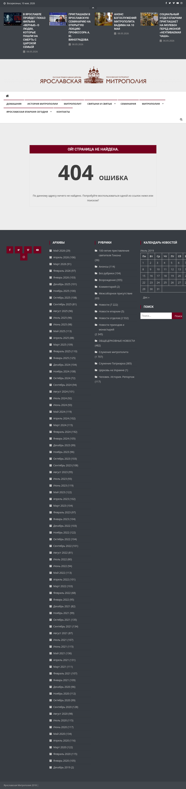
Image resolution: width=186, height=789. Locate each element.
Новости (104, 304)
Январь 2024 (61, 438)
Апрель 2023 (61, 499)
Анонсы (103, 266)
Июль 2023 (60, 478)
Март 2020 (59, 747)
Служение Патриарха (112, 363)
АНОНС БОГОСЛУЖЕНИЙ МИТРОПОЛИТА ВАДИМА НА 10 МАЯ (125, 21)
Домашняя (13, 103)
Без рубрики (106, 273)
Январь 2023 (61, 519)
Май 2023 (59, 492)
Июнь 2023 (60, 485)
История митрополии (42, 103)
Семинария (128, 103)
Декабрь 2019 (61, 767)
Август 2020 (60, 713)
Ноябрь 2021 (61, 613)
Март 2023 (59, 505)
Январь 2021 (61, 680)
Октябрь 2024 (61, 378)
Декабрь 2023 (61, 445)
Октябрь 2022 (61, 539)
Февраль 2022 (62, 593)
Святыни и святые (99, 103)
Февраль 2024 (62, 431)
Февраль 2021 (62, 673)
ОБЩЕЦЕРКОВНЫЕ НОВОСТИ (117, 340)
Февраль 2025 (62, 351)
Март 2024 (59, 425)
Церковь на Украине (111, 370)
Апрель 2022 (61, 579)
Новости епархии (109, 311)
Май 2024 (59, 411)
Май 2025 (59, 331)
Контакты (63, 111)
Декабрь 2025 (61, 284)
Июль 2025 (60, 317)
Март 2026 (59, 264)
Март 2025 (59, 344)
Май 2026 (59, 250)
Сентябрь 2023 (62, 465)
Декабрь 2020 (61, 687)
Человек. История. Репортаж (116, 377)
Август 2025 (60, 311)
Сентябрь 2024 (62, 385)
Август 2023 (60, 472)
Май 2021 (59, 653)
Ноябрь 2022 (61, 532)
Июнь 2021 (60, 646)
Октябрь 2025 (61, 297)
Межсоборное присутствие (115, 293)
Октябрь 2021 (61, 619)
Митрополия (151, 103)
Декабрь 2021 (61, 606)
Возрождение (107, 280)
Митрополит (72, 103)
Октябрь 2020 (61, 700)
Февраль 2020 (62, 754)
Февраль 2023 (62, 512)
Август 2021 (60, 633)
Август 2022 (60, 552)
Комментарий (107, 286)
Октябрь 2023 (61, 458)
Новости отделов (109, 318)
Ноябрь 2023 (61, 452)
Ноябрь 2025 (61, 291)
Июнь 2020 (60, 727)
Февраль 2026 (62, 270)
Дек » (146, 297)
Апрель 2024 (61, 418)
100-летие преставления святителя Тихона (114, 253)
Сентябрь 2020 (62, 707)
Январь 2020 (61, 760)
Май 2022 (59, 572)
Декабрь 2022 (61, 525)
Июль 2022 (60, 559)
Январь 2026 (61, 277)
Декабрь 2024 (61, 364)
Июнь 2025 (60, 324)
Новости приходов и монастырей (111, 327)
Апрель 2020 (61, 740)
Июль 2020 (60, 720)
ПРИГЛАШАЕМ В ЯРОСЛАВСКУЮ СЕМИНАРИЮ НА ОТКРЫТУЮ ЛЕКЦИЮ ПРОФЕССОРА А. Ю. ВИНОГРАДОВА (80, 27)
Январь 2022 (61, 599)
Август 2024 (60, 391)
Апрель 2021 (61, 660)
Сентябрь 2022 (62, 546)
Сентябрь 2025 (62, 304)
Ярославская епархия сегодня (27, 111)
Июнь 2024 (60, 405)
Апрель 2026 (61, 257)
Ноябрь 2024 (61, 371)
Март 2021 (59, 666)
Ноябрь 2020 (61, 693)
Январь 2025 (61, 358)
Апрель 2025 (61, 338)
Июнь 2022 (60, 566)
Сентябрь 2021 (62, 626)
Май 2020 (59, 733)
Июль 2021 (60, 640)
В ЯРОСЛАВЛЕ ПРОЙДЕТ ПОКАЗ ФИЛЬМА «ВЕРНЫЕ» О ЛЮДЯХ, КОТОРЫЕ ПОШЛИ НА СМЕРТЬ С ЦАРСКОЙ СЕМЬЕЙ (34, 31)
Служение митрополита (113, 352)
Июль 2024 (60, 398)
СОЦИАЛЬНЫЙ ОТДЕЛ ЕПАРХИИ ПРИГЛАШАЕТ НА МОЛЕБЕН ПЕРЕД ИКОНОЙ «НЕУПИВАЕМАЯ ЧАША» (171, 25)
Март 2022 (59, 586)
